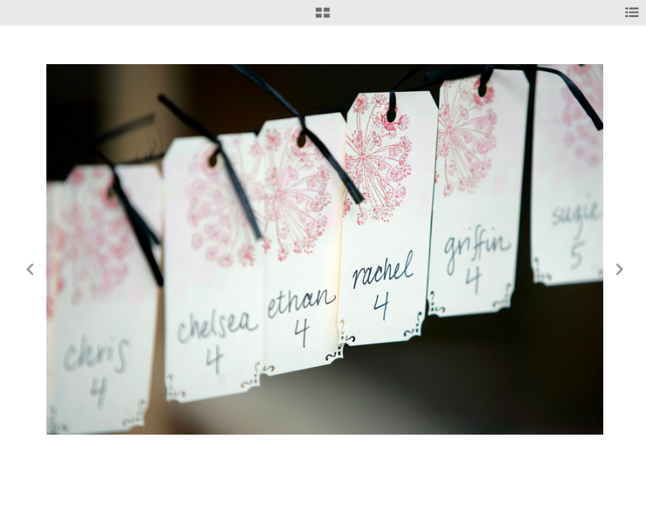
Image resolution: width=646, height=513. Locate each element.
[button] (323, 18)
